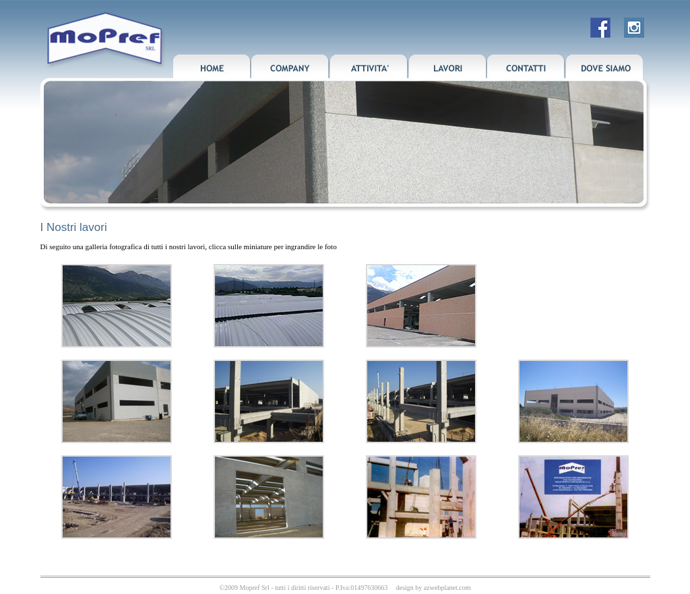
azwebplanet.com (447, 587)
